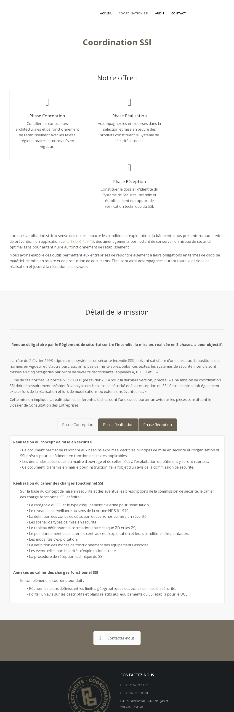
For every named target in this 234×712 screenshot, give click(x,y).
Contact (176, 13)
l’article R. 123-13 (80, 186)
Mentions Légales (147, 702)
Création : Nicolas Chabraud (191, 702)
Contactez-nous (117, 583)
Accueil (104, 13)
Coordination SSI (131, 13)
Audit (157, 13)
